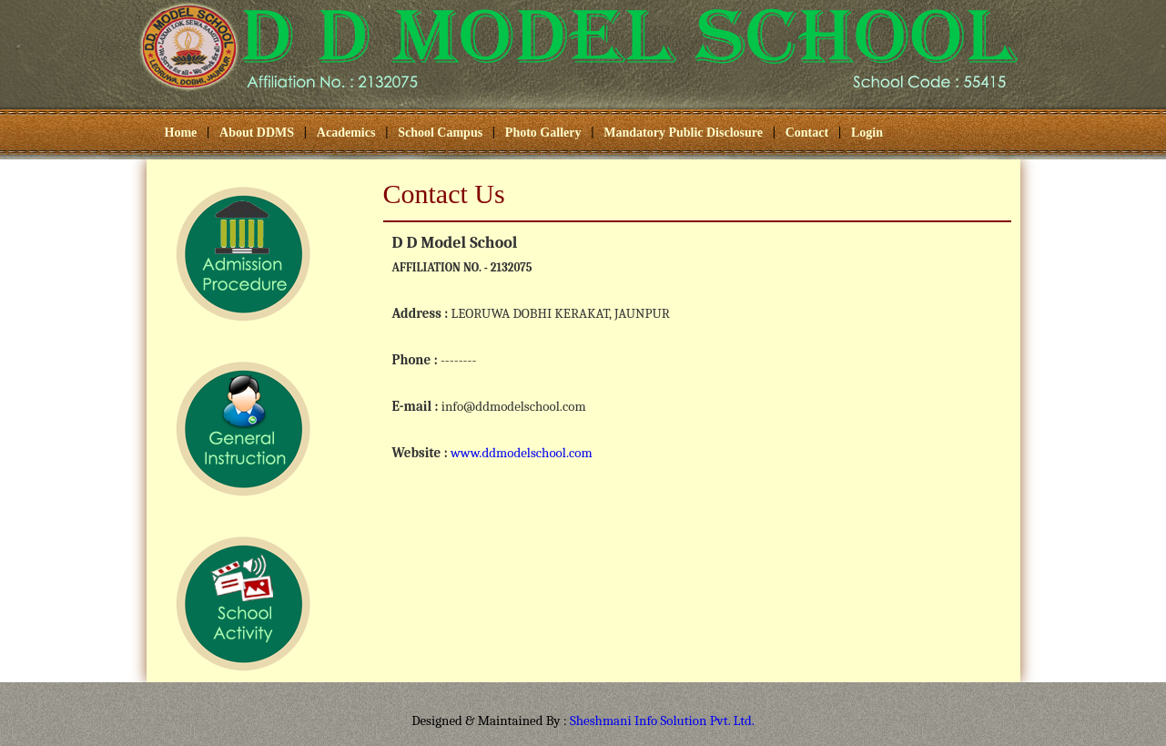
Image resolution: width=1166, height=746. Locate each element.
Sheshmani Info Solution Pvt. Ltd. (662, 720)
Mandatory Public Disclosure (683, 132)
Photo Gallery (543, 132)
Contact (807, 132)
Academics (346, 132)
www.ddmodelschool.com (522, 453)
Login (867, 132)
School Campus (440, 132)
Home (181, 132)
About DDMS (256, 132)
